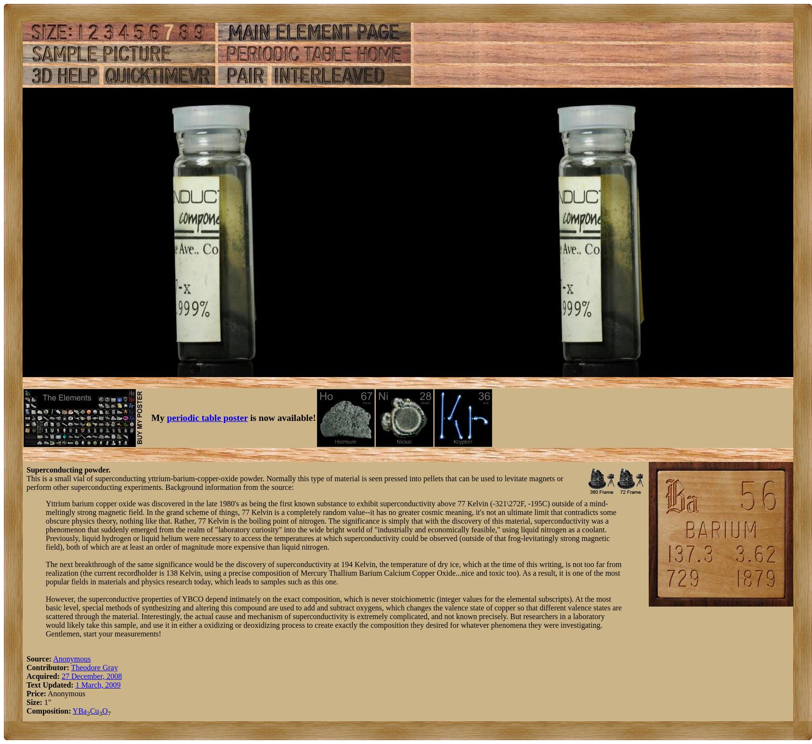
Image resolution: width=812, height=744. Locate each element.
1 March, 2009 (98, 685)
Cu (94, 711)
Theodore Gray (94, 667)
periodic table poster (207, 418)
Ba (82, 711)
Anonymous (72, 659)
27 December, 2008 (92, 676)
